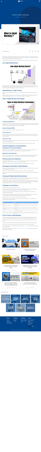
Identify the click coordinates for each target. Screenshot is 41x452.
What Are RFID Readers (11, 249)
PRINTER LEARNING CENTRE (35, 298)
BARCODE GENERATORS (25, 299)
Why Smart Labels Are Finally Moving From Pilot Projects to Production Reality (11, 266)
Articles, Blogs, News (9, 323)
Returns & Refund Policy (30, 321)
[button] (1, 1)
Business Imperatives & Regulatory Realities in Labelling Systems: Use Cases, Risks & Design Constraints (11, 284)
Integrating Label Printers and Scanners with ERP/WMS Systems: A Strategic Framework (30, 266)
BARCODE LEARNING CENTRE (15, 298)
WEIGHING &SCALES (20, 308)
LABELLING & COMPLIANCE (30, 308)
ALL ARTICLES (5, 298)
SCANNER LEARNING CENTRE (10, 307)
